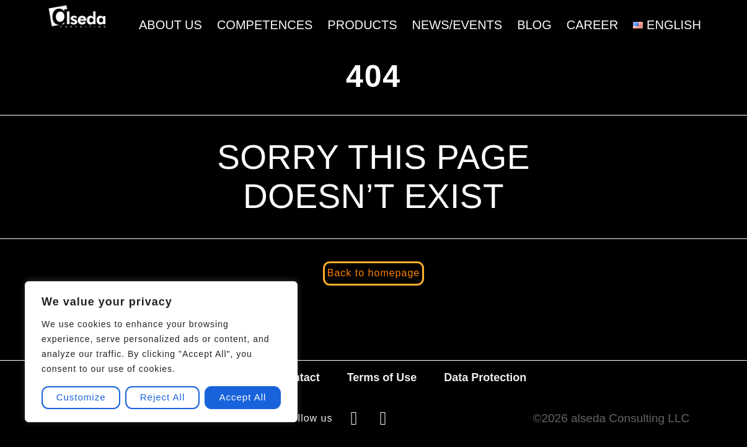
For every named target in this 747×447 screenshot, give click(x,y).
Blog (534, 25)
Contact (299, 377)
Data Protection (485, 377)
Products (362, 25)
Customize (81, 397)
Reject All (162, 397)
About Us (170, 25)
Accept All (243, 397)
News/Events (457, 25)
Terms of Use (382, 377)
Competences (264, 25)
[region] (161, 351)
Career (592, 25)
